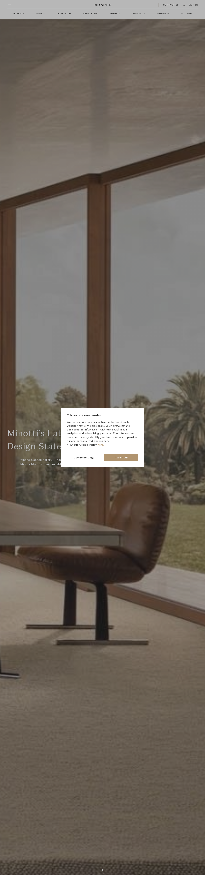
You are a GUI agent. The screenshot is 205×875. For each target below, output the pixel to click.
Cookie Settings (84, 457)
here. (101, 445)
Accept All (121, 457)
